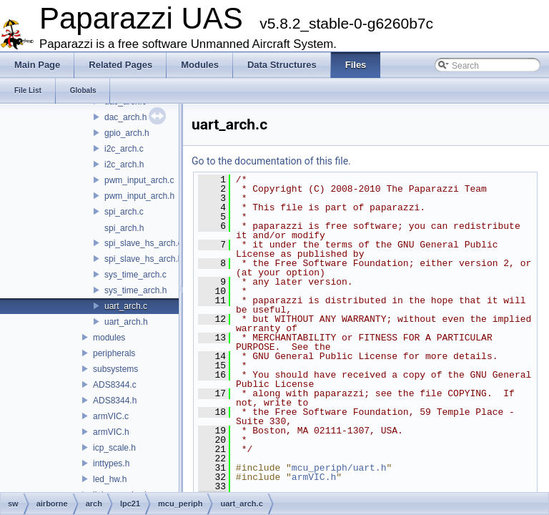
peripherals (114, 353)
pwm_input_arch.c (139, 180)
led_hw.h (110, 479)
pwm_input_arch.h (139, 196)
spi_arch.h (124, 228)
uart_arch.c (125, 306)
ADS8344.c (115, 385)
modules (109, 338)
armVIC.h (111, 432)
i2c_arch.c (124, 149)
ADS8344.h (115, 401)
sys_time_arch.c (135, 275)
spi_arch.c (124, 212)
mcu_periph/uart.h (339, 467)
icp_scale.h (114, 448)
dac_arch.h (125, 117)
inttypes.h (111, 463)
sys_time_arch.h (135, 290)
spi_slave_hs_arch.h (143, 259)
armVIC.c (111, 416)
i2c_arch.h (124, 165)
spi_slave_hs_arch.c (143, 243)
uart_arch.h (126, 322)
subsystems (115, 369)
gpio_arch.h (126, 133)
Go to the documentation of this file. (271, 161)
